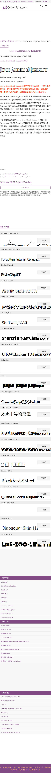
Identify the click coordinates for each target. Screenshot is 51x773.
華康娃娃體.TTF (6, 629)
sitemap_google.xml (13, 1)
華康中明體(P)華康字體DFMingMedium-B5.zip (15, 641)
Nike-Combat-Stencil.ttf (8, 700)
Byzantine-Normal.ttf (7, 614)
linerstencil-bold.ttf (6, 728)
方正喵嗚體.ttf (5, 625)
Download (25, 188)
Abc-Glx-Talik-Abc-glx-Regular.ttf (11, 732)
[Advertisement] (25, 26)
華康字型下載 (15, 770)
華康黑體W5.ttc (5, 653)
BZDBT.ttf (4, 602)
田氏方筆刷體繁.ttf (6, 637)
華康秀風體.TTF (6, 633)
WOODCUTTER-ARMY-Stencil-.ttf (11, 708)
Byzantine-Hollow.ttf (7, 617)
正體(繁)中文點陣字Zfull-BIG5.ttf (11, 661)
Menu (46, 4)
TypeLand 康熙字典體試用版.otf (10, 649)
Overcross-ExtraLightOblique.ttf (10, 724)
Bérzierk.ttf (4, 582)
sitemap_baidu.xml (27, 1)
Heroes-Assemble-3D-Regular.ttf (25, 50)
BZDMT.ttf (4, 594)
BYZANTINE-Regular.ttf (8, 610)
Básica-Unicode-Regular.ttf (8, 586)
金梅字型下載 (25, 770)
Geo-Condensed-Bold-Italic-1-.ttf (10, 696)
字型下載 (44, 1)
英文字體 (11, 41)
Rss (1, 1)
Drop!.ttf (3, 704)
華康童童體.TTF (6, 645)
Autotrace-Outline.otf (7, 720)
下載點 (43, 240)
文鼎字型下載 (35, 770)
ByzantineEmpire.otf (7, 606)
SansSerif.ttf (4, 712)
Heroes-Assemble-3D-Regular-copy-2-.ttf (16, 174)
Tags (4, 1)
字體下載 (3, 41)
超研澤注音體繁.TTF (7, 657)
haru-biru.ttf (4, 716)
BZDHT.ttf (4, 598)
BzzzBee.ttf (4, 590)
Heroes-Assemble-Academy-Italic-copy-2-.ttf (17, 177)
